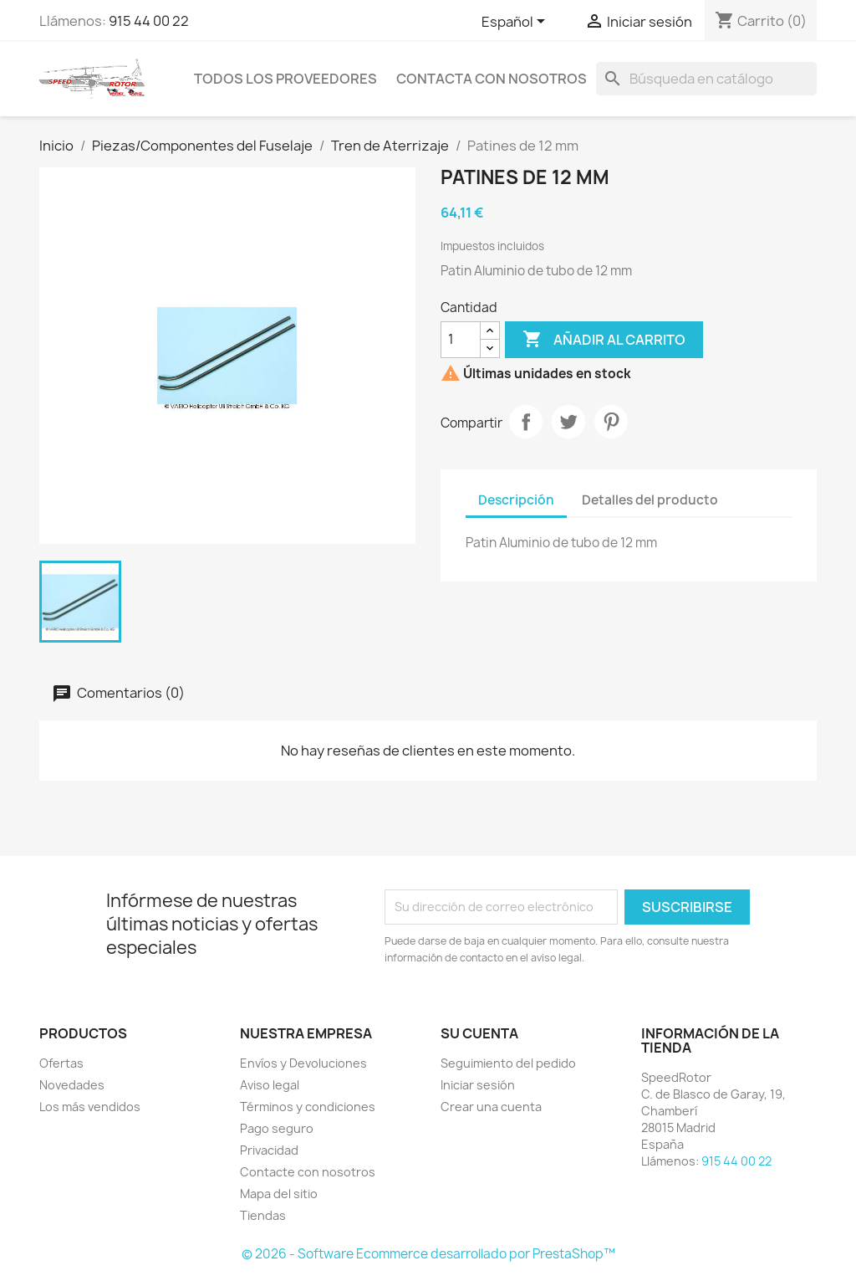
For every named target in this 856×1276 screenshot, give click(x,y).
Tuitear (568, 421)
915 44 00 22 (149, 21)
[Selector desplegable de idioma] (516, 23)
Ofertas (61, 1063)
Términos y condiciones (307, 1107)
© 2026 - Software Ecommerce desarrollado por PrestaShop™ (428, 1254)
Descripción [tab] (516, 500)
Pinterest (611, 421)
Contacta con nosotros (491, 78)
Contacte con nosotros (307, 1172)
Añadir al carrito (603, 340)
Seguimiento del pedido (508, 1063)
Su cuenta (479, 1033)
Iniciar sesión (478, 1085)
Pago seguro (276, 1128)
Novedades (71, 1085)
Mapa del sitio (279, 1194)
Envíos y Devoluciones (303, 1063)
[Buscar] (706, 78)
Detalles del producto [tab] (650, 500)
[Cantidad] (461, 339)
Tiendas (263, 1215)
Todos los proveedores (285, 78)
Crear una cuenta (491, 1107)
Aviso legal (269, 1085)
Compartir (526, 421)
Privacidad (269, 1150)
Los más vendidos (89, 1107)
